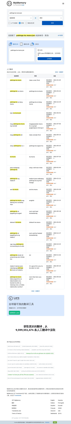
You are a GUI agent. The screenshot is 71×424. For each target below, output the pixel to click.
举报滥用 (14, 405)
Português (61, 403)
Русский (60, 405)
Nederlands (54, 413)
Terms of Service (16, 413)
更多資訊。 (47, 422)
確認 (55, 422)
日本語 (60, 408)
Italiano (53, 403)
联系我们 (14, 408)
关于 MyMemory (16, 400)
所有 (21, 23)
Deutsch (53, 410)
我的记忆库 (29, 23)
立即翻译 (49, 58)
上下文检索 (12, 23)
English (53, 400)
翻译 (13, 403)
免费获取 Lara (14, 313)
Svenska (60, 400)
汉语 (59, 410)
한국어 (60, 413)
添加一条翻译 (59, 72)
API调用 (60, 35)
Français (53, 408)
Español (53, 405)
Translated (17, 395)
